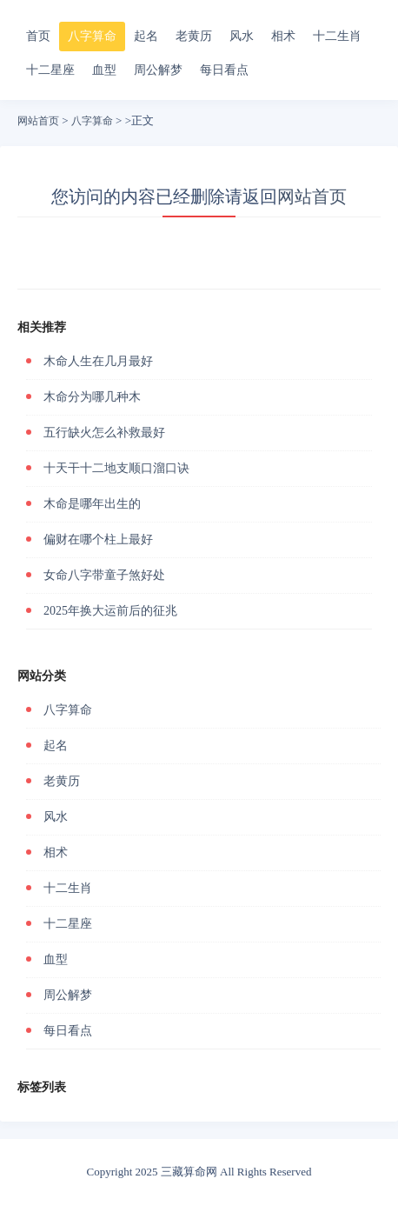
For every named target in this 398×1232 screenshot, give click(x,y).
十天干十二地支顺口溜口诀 (116, 468)
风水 (241, 36)
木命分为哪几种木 (92, 396)
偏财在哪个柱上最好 (98, 539)
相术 (283, 36)
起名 (146, 36)
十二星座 (50, 70)
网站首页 (38, 121)
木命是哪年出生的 (92, 503)
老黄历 (194, 36)
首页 (38, 36)
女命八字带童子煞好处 (104, 575)
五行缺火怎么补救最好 (104, 432)
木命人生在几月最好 (98, 361)
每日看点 (224, 70)
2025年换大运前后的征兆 (110, 610)
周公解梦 (158, 70)
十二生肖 (337, 36)
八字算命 (92, 36)
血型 (104, 70)
